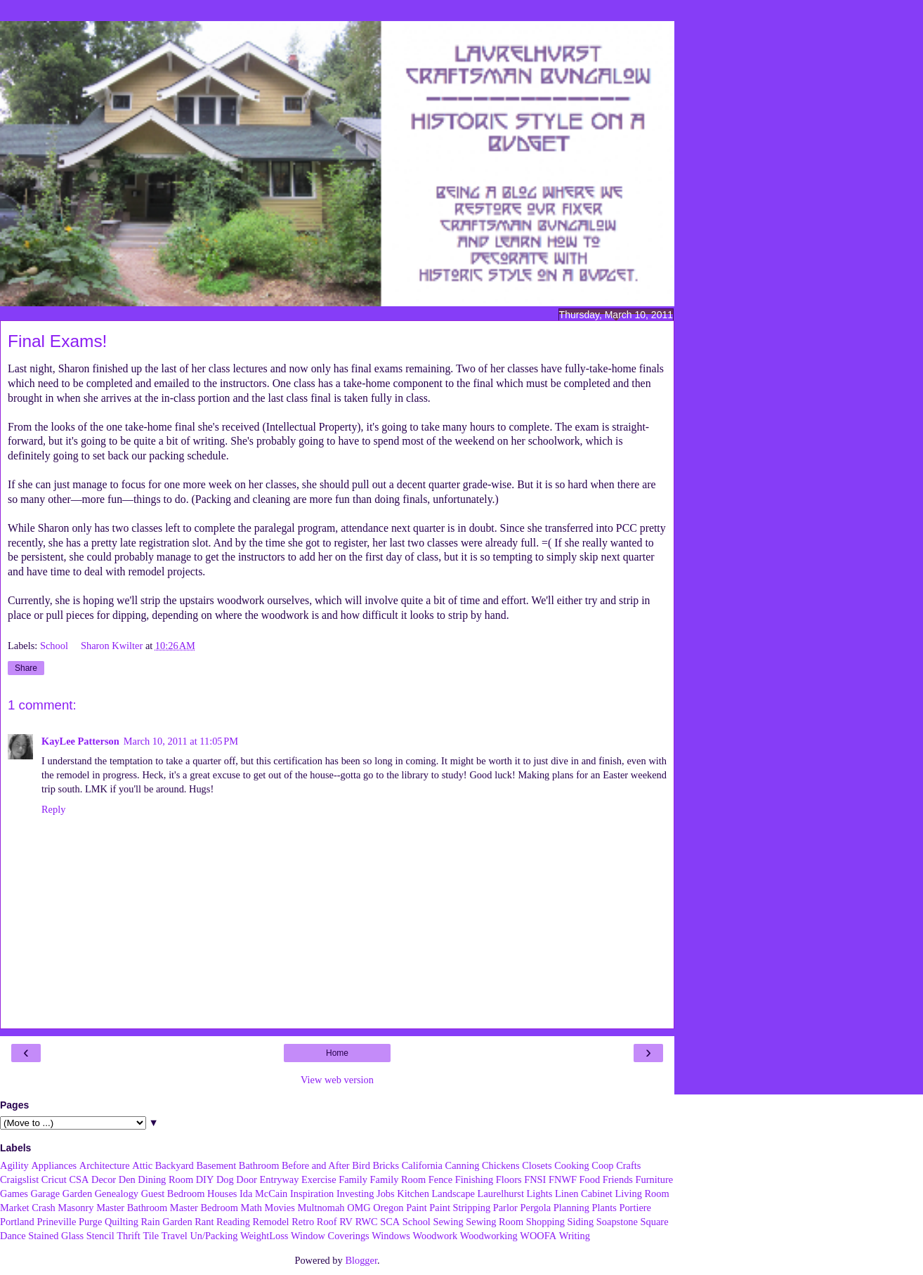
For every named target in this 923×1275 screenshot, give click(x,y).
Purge (90, 1221)
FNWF (563, 1179)
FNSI (535, 1179)
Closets (536, 1165)
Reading (233, 1221)
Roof (327, 1221)
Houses (222, 1193)
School (55, 645)
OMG (359, 1207)
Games (14, 1193)
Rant (204, 1221)
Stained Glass (56, 1235)
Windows (391, 1235)
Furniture (655, 1179)
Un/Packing (213, 1235)
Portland (17, 1221)
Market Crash (27, 1207)
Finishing (474, 1179)
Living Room (642, 1193)
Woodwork (435, 1235)
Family (353, 1179)
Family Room (398, 1179)
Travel (175, 1235)
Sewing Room (494, 1221)
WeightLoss (264, 1235)
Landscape (453, 1193)
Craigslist (19, 1179)
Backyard (174, 1165)
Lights (540, 1193)
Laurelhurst (501, 1193)
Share (26, 668)
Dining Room (165, 1179)
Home (337, 1053)
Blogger (361, 1260)
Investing (355, 1193)
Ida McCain (263, 1193)
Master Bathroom (131, 1207)
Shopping (545, 1221)
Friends (618, 1179)
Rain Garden (166, 1221)
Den (127, 1179)
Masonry (75, 1207)
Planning (571, 1207)
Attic (142, 1165)
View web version (337, 1079)
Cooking (571, 1165)
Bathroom (259, 1165)
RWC (366, 1221)
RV (346, 1221)
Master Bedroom (204, 1207)
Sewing (448, 1221)
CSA (79, 1179)
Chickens (501, 1165)
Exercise (318, 1179)
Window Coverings (330, 1235)
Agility (14, 1165)
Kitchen (413, 1193)
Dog (225, 1179)
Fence (440, 1179)
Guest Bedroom (173, 1193)
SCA (390, 1221)
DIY (205, 1179)
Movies (280, 1207)
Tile (151, 1235)
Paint (416, 1207)
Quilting (121, 1221)
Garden (77, 1193)
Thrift (128, 1235)
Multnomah (320, 1207)
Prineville (56, 1221)
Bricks (385, 1165)
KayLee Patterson (80, 741)
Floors (509, 1179)
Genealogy (116, 1193)
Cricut (54, 1179)
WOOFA (538, 1235)
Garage (45, 1193)
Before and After (316, 1165)
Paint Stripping (459, 1207)
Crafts (628, 1165)
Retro (303, 1221)
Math (251, 1207)
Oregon (388, 1207)
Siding (581, 1221)
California (422, 1165)
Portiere (635, 1207)
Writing (574, 1235)
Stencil (100, 1235)
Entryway (279, 1179)
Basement (216, 1165)
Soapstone (617, 1221)
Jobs (386, 1193)
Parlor (505, 1207)
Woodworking (489, 1235)
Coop (602, 1165)
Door (246, 1179)
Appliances (54, 1165)
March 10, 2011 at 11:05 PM (181, 741)
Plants (604, 1207)
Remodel (271, 1221)
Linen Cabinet (584, 1193)
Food (590, 1179)
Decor (103, 1179)
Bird (361, 1165)
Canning (462, 1165)
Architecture (104, 1165)
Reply (53, 809)
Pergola (536, 1207)
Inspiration (312, 1193)
